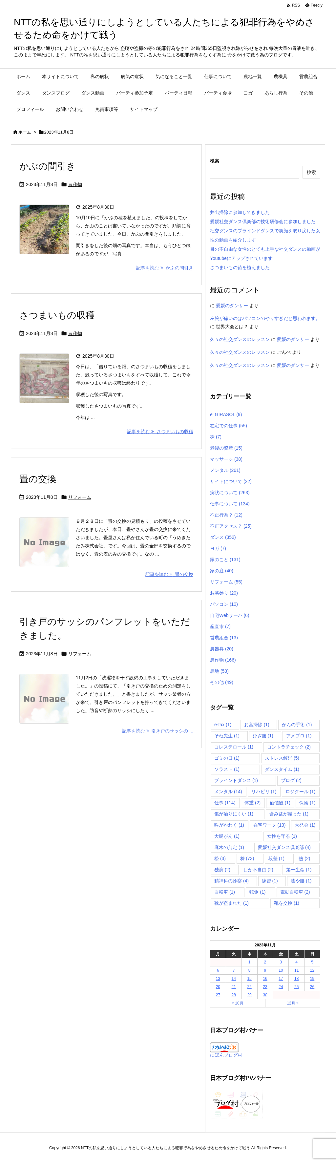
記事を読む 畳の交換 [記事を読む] (169, 574)
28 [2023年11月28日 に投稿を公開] (234, 995)
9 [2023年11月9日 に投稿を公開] (265, 970)
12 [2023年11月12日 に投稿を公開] (312, 970)
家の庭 (221, 570)
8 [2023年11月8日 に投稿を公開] (249, 970)
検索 (214, 160)
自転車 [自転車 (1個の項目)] (224, 892)
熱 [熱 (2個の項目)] (304, 858)
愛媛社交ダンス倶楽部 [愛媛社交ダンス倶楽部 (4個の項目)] (284, 847)
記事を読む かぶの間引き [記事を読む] (164, 267)
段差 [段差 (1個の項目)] (276, 858)
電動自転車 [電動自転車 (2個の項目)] (295, 892)
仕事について (230, 503)
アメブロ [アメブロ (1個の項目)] (298, 735)
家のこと (225, 559)
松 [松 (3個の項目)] (220, 858)
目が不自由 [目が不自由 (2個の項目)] (258, 869)
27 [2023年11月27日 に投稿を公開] (218, 995)
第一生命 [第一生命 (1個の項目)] (298, 869)
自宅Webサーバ (229, 615)
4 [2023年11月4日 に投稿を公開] (296, 962)
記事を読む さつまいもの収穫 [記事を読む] (160, 431)
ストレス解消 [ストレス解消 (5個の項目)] (282, 758)
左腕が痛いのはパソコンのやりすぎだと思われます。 (265, 318)
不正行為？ (226, 515)
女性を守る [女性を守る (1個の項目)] (282, 836)
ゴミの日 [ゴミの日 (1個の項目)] (227, 758)
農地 (219, 671)
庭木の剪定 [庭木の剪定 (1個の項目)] (229, 847)
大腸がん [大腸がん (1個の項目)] (227, 836)
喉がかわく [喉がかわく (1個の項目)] (229, 825)
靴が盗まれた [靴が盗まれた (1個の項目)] (231, 903)
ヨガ (218, 548)
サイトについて (231, 481)
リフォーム (79, 497)
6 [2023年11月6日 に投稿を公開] (218, 970)
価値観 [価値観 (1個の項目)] (280, 802)
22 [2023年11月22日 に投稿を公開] (249, 986)
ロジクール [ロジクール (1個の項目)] (300, 791)
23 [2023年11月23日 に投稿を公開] (265, 986)
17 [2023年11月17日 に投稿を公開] (281, 978)
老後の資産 (226, 448)
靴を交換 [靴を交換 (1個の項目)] (286, 903)
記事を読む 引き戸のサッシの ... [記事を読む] (157, 730)
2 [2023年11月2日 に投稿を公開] (265, 962)
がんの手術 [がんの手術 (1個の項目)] (297, 724)
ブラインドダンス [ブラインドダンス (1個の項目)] (236, 780)
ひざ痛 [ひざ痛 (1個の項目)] (263, 735)
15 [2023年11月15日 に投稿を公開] (249, 978)
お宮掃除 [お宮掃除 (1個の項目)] (256, 724)
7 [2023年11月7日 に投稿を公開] (234, 970)
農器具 (221, 648)
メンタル (225, 470)
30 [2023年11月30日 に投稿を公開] (265, 995)
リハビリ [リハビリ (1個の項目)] (264, 791)
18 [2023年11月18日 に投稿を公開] (296, 978)
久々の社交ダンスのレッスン (240, 339)
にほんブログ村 (226, 1055)
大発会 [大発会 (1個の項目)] (305, 825)
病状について (230, 492)
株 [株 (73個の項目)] (247, 858)
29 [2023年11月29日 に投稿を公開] (249, 995)
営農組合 (224, 637)
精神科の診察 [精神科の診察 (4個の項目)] (231, 880)
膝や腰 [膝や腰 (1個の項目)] (301, 880)
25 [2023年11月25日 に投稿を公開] (296, 986)
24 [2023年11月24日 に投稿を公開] (281, 986)
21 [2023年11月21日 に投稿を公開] (234, 986)
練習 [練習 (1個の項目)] (270, 880)
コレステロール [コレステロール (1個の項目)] (233, 747)
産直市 (220, 626)
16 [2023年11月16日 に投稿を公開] (265, 978)
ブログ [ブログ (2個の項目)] (291, 780)
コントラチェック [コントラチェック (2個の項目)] (289, 747)
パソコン (224, 604)
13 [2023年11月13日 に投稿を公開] (218, 978)
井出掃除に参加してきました (240, 212)
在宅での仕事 (228, 425)
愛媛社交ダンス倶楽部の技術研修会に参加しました (263, 221)
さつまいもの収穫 (57, 315)
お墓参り (224, 593)
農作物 (75, 184)
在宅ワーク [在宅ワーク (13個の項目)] (269, 825)
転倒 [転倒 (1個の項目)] (257, 892)
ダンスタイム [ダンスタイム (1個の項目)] (282, 769)
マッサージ (226, 459)
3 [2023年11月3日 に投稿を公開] (281, 962)
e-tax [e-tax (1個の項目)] (222, 724)
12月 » (292, 1003)
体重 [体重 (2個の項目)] (252, 802)
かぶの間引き (47, 166)
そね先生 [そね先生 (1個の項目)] (227, 735)
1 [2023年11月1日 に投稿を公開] (249, 962)
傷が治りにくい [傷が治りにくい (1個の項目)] (233, 813)
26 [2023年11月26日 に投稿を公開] (312, 986)
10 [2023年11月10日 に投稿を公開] (281, 970)
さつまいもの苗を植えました (240, 267)
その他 (221, 682)
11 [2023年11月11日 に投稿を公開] (296, 970)
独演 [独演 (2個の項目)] (222, 869)
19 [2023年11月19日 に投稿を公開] (312, 978)
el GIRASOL (226, 414)
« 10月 (237, 1003)
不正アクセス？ (231, 526)
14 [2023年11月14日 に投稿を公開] (234, 978)
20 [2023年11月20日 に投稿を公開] (218, 986)
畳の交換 (37, 479)
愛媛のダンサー (232, 305)
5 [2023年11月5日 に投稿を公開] (312, 962)
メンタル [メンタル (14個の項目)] (228, 791)
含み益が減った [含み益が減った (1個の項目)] (288, 813)
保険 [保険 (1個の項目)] (307, 802)
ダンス (223, 537)
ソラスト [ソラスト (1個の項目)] (227, 769)
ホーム (24, 132)
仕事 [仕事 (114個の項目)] (225, 802)
